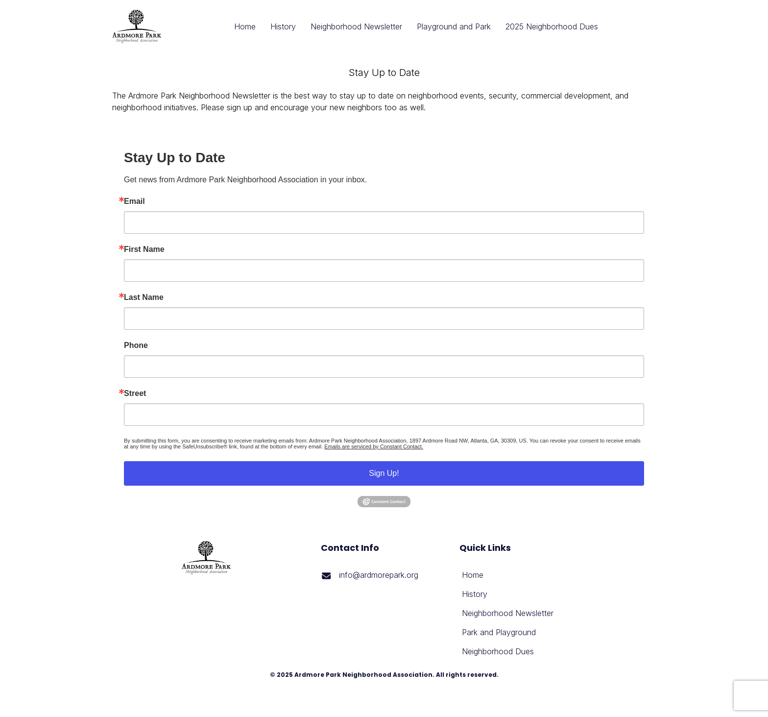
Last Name (144, 297)
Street (135, 393)
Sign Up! (384, 473)
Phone (136, 345)
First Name (144, 249)
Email (134, 201)
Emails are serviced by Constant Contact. (373, 446)
